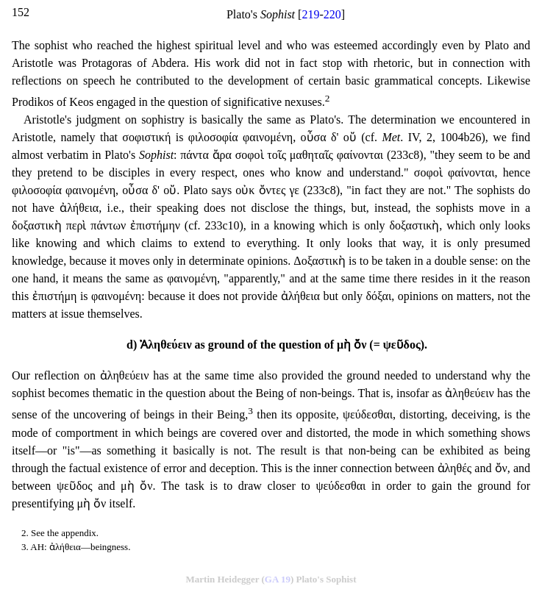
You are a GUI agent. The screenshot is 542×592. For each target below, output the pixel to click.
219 (310, 14)
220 (332, 14)
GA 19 (277, 579)
